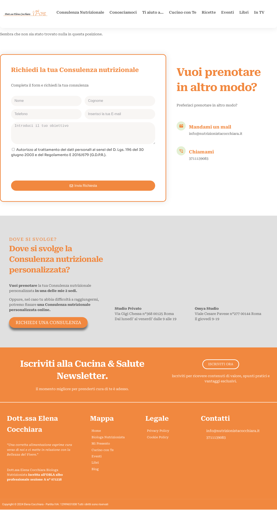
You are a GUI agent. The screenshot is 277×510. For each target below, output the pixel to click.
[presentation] (44, 169)
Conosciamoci (123, 12)
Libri (244, 12)
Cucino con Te (182, 12)
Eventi (227, 12)
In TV (259, 12)
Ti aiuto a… (153, 12)
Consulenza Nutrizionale (80, 12)
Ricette (209, 12)
